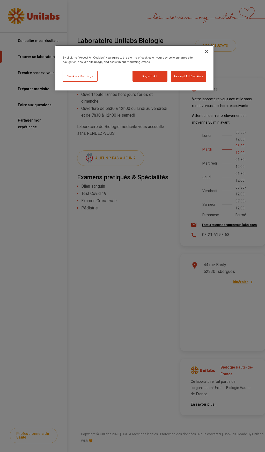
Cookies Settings (80, 76)
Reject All (149, 76)
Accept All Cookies (188, 76)
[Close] (206, 51)
